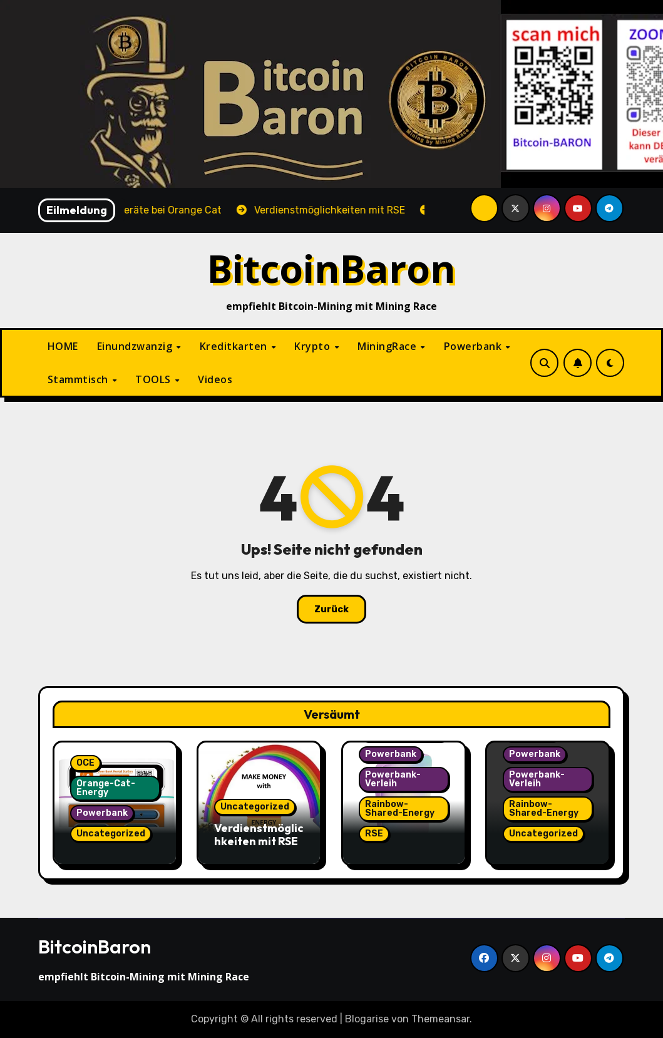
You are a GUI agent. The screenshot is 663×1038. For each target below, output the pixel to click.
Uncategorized (110, 833)
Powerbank (474, 346)
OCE (85, 763)
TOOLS (154, 379)
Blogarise (367, 1019)
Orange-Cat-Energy (105, 788)
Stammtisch (79, 379)
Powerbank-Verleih (393, 779)
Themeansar (440, 1019)
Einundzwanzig (136, 346)
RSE (374, 833)
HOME (63, 346)
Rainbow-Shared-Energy (399, 808)
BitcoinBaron (331, 268)
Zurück (331, 609)
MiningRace (388, 346)
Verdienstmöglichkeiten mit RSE (259, 835)
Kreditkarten (235, 346)
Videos (215, 379)
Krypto (313, 346)
